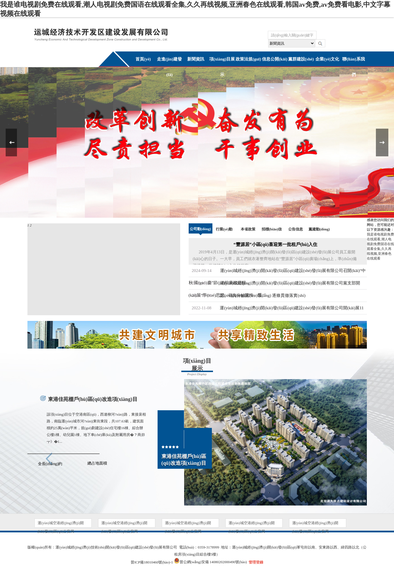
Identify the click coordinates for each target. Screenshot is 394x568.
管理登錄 (256, 562)
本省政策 (248, 229)
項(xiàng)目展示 (222, 67)
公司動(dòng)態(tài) (200, 234)
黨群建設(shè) (301, 59)
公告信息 (295, 229)
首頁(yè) (143, 59)
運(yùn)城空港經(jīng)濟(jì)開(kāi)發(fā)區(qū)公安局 (61, 524)
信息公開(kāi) (274, 59)
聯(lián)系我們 (353, 67)
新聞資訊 (195, 59)
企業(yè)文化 (327, 59)
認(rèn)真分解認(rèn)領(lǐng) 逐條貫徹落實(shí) (262, 295)
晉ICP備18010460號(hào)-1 (152, 562)
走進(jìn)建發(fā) (169, 67)
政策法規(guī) (248, 59)
